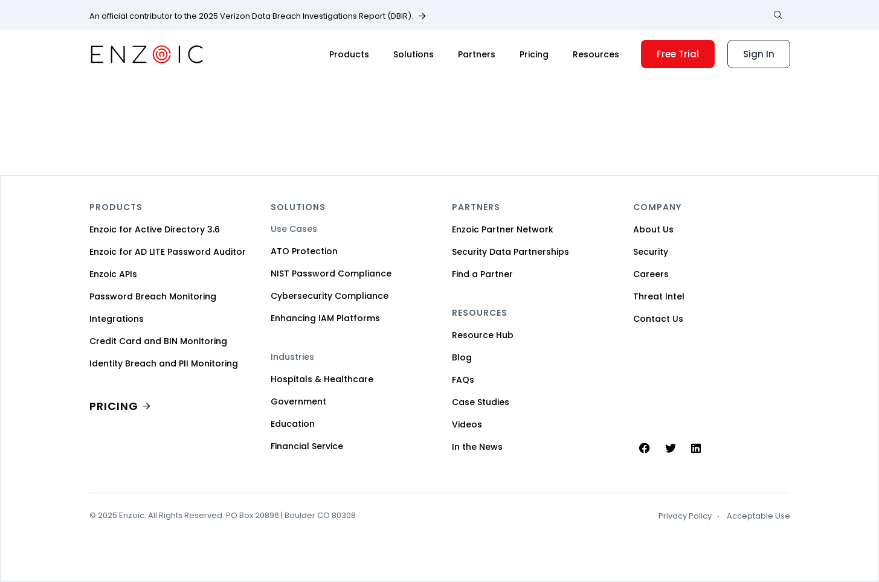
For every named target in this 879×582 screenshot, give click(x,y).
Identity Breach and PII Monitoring (163, 363)
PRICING (113, 406)
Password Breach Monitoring (152, 296)
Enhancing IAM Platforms (325, 318)
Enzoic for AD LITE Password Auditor (167, 252)
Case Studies (480, 402)
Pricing (534, 54)
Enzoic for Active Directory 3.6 (154, 229)
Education (293, 424)
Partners (476, 54)
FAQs (463, 380)
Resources (596, 54)
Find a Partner (482, 274)
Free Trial (678, 54)
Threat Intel (658, 296)
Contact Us (658, 319)
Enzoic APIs (113, 274)
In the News (477, 447)
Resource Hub (483, 335)
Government (298, 401)
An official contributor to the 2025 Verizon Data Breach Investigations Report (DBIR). (251, 16)
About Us (653, 229)
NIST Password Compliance (331, 273)
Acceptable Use (758, 516)
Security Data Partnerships (510, 252)
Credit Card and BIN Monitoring (158, 341)
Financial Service (307, 446)
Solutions (413, 54)
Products (349, 54)
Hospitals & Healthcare (322, 379)
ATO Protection (304, 251)
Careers (651, 274)
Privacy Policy (685, 516)
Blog (462, 357)
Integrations (116, 319)
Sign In (758, 54)
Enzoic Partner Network (502, 229)
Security (650, 252)
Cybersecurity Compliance (329, 296)
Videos (467, 424)
